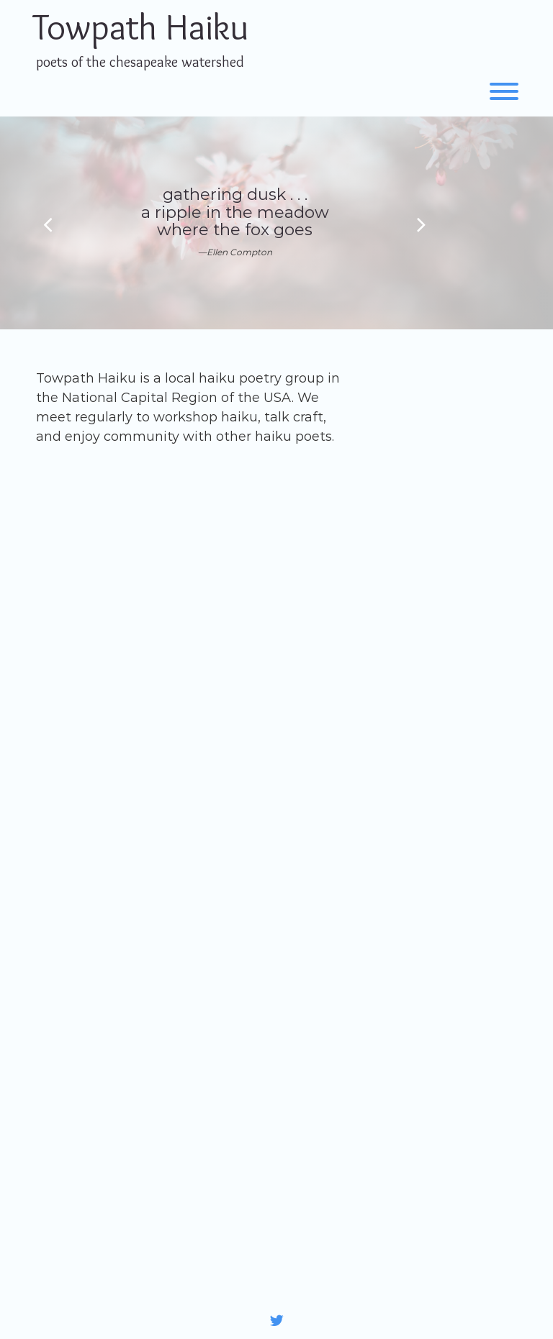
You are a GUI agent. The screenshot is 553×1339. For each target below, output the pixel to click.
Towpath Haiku (140, 27)
